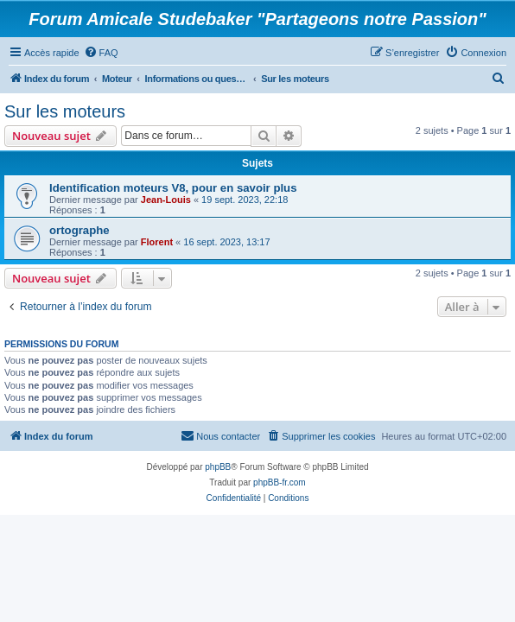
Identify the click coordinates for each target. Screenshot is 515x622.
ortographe (79, 230)
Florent (157, 242)
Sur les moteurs (64, 111)
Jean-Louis (166, 199)
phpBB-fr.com (279, 482)
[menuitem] (101, 52)
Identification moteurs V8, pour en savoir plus (173, 187)
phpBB (218, 467)
